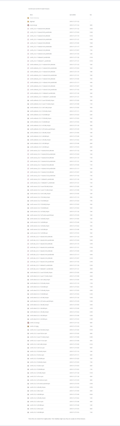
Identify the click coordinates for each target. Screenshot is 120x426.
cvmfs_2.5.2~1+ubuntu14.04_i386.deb (40, 43)
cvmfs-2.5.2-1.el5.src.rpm (36, 401)
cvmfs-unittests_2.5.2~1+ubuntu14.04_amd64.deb (43, 82)
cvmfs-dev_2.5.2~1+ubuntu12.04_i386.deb (41, 258)
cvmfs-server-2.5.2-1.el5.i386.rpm (39, 229)
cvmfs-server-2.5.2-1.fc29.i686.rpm (39, 201)
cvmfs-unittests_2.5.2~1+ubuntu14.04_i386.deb (42, 79)
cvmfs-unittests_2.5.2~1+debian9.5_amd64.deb (42, 93)
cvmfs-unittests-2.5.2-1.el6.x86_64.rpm (40, 132)
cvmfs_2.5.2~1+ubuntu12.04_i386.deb (40, 50)
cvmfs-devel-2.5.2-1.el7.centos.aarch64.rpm (41, 301)
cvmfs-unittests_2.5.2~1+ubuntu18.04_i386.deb (42, 64)
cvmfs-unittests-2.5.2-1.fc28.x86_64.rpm (40, 118)
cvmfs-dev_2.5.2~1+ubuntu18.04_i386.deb (41, 236)
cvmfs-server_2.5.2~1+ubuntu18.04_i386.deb (42, 150)
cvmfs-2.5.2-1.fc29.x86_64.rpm (38, 351)
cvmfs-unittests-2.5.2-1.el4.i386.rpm (39, 147)
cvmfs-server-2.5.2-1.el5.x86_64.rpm (39, 226)
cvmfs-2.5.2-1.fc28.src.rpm (37, 365)
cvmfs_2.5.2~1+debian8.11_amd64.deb (40, 61)
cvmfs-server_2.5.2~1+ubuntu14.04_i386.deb (42, 165)
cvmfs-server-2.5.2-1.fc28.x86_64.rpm (40, 204)
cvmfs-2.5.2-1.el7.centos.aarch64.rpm (40, 383)
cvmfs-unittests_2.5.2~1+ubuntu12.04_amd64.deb (43, 89)
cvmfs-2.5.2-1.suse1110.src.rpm (38, 340)
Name (31, 14)
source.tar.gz (33, 25)
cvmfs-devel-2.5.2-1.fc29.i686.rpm (39, 287)
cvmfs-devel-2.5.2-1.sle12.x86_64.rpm (40, 279)
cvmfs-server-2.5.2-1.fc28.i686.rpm (39, 208)
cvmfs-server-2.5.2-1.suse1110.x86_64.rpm (41, 190)
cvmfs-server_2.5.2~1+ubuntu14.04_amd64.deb (42, 168)
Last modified (73, 14)
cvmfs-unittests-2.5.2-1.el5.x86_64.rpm (40, 140)
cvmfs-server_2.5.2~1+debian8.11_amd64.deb (42, 183)
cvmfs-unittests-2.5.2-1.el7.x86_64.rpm (40, 125)
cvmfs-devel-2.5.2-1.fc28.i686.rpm (39, 294)
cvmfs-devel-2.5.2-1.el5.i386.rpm (38, 315)
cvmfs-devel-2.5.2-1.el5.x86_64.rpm (39, 312)
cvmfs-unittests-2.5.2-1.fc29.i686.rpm (40, 114)
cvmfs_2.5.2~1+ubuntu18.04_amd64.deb (41, 32)
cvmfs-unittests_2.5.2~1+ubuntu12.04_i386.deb (42, 86)
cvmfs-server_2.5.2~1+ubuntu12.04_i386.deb (42, 172)
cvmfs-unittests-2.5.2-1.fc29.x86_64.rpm (40, 111)
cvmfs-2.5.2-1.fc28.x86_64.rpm (38, 362)
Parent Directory (34, 18)
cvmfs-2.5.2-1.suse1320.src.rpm (38, 333)
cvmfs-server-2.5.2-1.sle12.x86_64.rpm (40, 193)
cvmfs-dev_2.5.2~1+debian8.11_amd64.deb (41, 269)
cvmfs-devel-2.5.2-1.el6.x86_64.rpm (39, 305)
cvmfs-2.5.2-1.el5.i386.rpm (37, 405)
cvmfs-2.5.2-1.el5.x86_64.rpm (38, 398)
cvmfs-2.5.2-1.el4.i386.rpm (37, 412)
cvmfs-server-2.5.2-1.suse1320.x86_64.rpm (41, 186)
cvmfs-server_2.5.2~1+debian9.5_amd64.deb (42, 179)
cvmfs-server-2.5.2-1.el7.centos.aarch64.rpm (42, 215)
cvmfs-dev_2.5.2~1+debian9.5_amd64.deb (41, 265)
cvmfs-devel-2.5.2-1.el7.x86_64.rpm (39, 297)
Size (91, 14)
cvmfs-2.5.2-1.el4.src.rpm (36, 408)
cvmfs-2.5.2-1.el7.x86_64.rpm (38, 373)
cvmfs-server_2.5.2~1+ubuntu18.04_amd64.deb (42, 154)
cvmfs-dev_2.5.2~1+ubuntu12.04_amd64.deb (42, 261)
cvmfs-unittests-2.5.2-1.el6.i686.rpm (39, 136)
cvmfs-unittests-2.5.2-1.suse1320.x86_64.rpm (42, 100)
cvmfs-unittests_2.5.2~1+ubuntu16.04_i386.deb (42, 71)
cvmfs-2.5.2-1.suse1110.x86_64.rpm (39, 337)
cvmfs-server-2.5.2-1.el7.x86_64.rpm (39, 211)
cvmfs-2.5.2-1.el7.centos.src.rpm (38, 380)
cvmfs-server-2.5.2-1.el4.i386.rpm (39, 233)
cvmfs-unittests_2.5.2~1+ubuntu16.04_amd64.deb (43, 75)
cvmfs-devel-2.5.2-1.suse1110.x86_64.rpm (41, 276)
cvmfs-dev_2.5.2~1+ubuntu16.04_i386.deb (41, 244)
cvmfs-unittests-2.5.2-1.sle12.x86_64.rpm (41, 107)
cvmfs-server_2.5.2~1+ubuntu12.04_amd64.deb (42, 175)
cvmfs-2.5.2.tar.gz (34, 322)
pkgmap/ (32, 21)
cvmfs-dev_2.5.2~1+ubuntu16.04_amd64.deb (42, 247)
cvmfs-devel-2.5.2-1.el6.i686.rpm (38, 308)
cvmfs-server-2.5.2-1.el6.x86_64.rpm (39, 218)
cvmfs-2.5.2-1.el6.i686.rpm (37, 394)
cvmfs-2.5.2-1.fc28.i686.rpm (37, 369)
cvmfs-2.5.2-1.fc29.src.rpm (37, 355)
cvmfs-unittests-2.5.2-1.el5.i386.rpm (39, 143)
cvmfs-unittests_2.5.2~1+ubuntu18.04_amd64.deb (43, 68)
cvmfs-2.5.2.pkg (34, 326)
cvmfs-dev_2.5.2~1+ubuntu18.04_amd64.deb (42, 240)
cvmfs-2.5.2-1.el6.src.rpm (36, 391)
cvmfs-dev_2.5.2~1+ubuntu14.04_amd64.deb (42, 254)
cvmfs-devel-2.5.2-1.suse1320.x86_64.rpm (41, 272)
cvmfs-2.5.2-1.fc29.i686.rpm (37, 358)
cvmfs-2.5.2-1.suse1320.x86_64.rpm (39, 330)
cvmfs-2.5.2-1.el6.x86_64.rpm (38, 387)
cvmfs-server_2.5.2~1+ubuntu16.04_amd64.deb (42, 161)
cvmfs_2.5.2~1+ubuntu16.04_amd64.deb (41, 39)
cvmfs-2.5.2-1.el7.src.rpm (36, 376)
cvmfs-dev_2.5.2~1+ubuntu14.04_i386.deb (41, 251)
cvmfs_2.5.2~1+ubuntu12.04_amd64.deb (41, 54)
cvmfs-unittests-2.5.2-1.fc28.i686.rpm (40, 122)
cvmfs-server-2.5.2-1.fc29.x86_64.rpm (40, 197)
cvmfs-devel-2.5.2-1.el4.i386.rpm (38, 319)
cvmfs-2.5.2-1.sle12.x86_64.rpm (38, 344)
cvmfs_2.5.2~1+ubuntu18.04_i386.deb (40, 28)
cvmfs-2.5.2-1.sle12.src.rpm (37, 348)
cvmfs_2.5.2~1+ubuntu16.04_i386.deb (40, 36)
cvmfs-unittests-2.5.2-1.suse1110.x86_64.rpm (42, 104)
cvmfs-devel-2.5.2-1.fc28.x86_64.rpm (40, 290)
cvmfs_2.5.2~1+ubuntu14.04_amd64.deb (41, 46)
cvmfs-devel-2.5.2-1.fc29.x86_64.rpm (40, 283)
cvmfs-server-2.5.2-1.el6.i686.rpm (39, 222)
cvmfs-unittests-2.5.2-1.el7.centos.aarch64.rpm (42, 129)
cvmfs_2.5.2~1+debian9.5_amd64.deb (40, 57)
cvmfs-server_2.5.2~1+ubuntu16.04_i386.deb (42, 158)
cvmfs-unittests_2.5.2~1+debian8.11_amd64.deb (43, 97)
